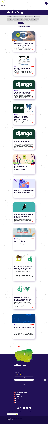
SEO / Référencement (17, 20)
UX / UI (11, 20)
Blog (16, 402)
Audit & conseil (36, 19)
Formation (32, 20)
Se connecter (9, 422)
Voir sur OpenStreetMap (18, 374)
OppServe (30, 19)
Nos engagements (24, 411)
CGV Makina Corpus (10, 419)
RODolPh (9, 19)
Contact (39, 411)
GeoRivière (17, 19)
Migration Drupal (30, 16)
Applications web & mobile (21, 392)
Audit (8, 20)
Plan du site (8, 416)
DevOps (27, 20)
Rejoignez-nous (33, 411)
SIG (25, 16)
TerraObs (26, 19)
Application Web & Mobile (17, 16)
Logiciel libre (10, 16)
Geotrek (13, 19)
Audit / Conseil (18, 396)
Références (17, 400)
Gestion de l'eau (36, 16)
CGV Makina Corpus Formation (12, 420)
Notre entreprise (16, 411)
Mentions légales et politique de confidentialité (14, 418)
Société (36, 20)
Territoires (17, 394)
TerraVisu (22, 19)
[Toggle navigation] (46, 3)
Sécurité (23, 20)
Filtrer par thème (24, 26)
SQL (23, 16)
